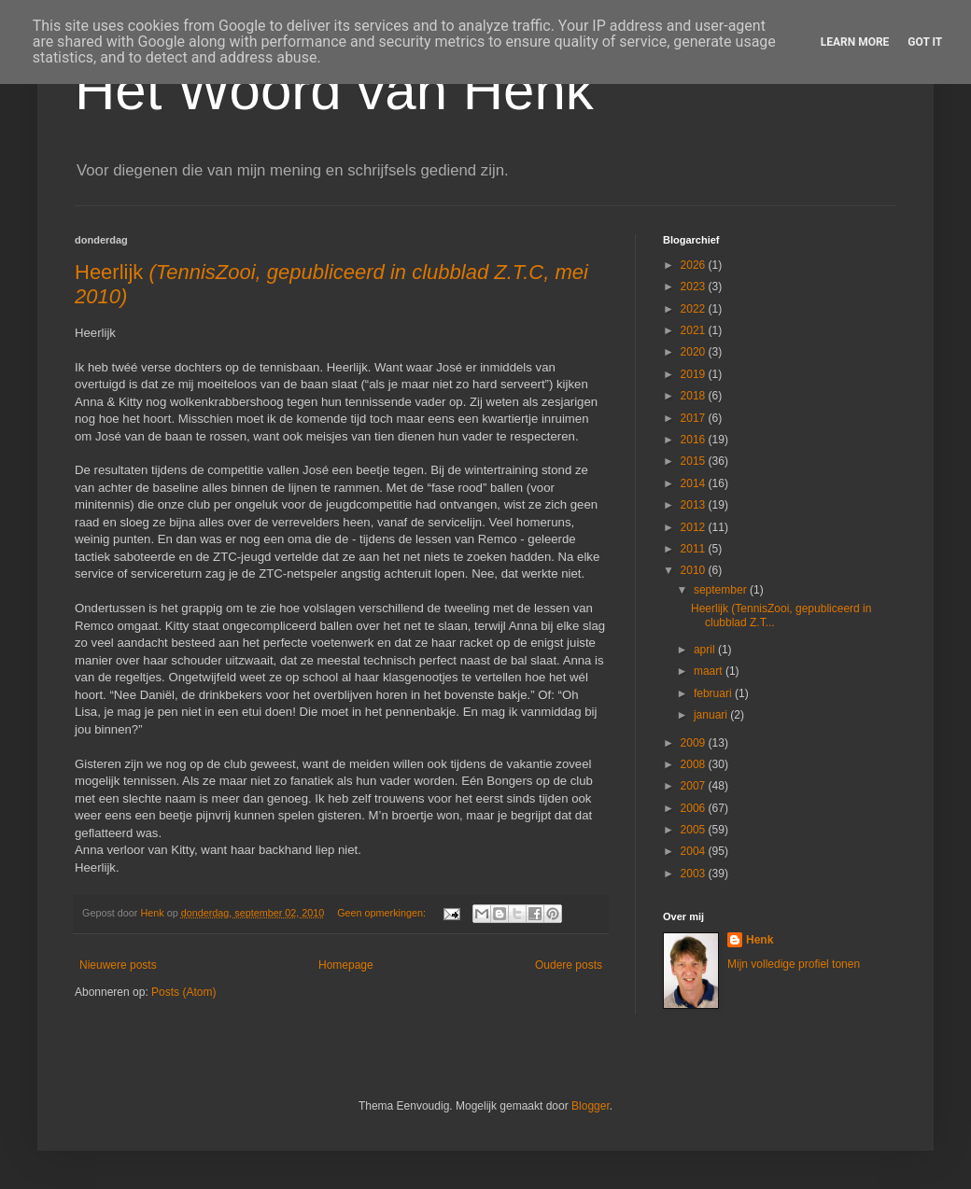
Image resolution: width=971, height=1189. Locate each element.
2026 (695, 265)
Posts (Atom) (183, 992)
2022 (695, 308)
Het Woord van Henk (334, 90)
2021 (695, 330)
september (722, 589)
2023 (695, 286)
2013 (695, 504)
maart (709, 671)
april (706, 649)
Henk (759, 939)
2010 (695, 570)
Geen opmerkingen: (383, 912)
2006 (695, 808)
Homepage (345, 965)
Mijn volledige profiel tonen (793, 964)
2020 (695, 351)
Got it (925, 42)
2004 (695, 851)
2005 (695, 829)
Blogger (590, 1105)
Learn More (855, 42)
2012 (695, 527)
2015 (695, 461)
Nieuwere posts (118, 965)
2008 (695, 764)
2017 (695, 418)
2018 (695, 395)
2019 (695, 374)
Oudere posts (568, 965)
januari (712, 714)
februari (714, 693)
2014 (695, 483)
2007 (695, 785)
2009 (695, 742)
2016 (695, 439)
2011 (695, 548)
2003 (695, 873)
